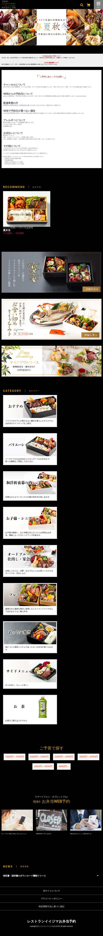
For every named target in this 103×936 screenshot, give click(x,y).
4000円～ (64, 766)
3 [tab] (53, 50)
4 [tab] (58, 50)
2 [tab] (49, 50)
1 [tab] (44, 50)
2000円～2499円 (39, 756)
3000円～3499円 (88, 756)
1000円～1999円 (14, 756)
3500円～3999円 (43, 766)
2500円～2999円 (64, 756)
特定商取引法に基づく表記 (51, 906)
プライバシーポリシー (51, 898)
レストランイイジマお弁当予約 (51, 921)
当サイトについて (51, 891)
